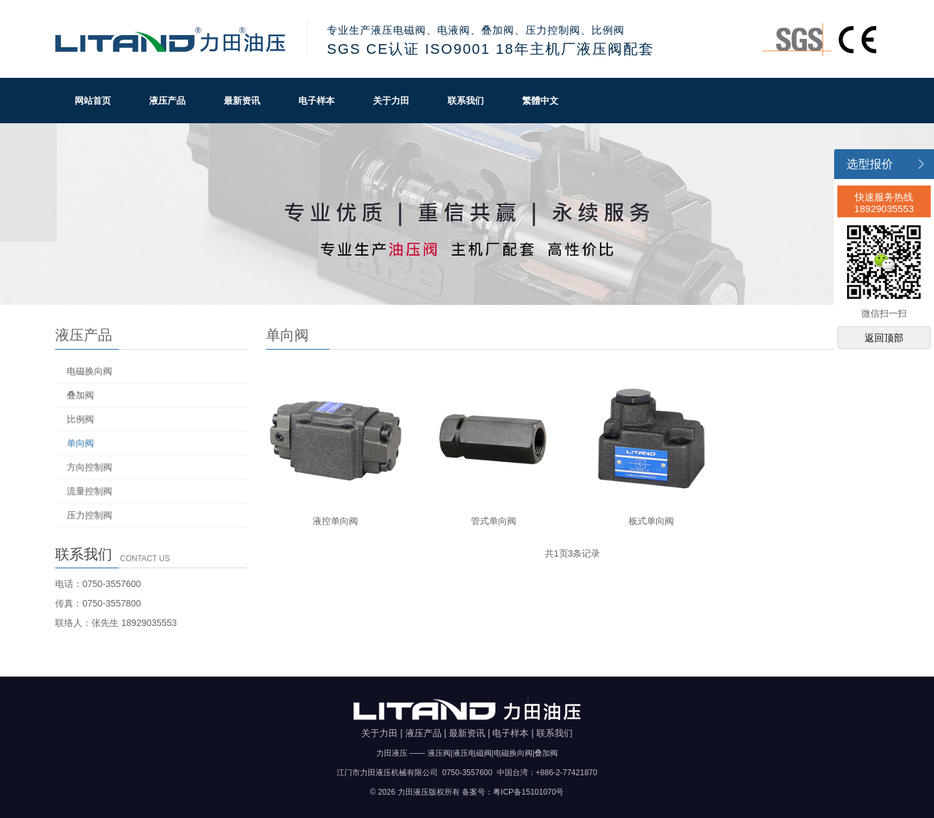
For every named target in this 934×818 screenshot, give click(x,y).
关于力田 (391, 100)
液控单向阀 (335, 521)
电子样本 (316, 100)
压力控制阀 (89, 515)
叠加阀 (80, 395)
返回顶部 (884, 337)
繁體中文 (540, 100)
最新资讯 (242, 100)
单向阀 (80, 443)
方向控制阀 (89, 467)
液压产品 (167, 100)
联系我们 (466, 100)
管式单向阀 (493, 521)
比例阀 (80, 419)
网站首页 (93, 100)
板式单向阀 (651, 521)
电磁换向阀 (89, 371)
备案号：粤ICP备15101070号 (513, 792)
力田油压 (171, 39)
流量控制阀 (89, 491)
